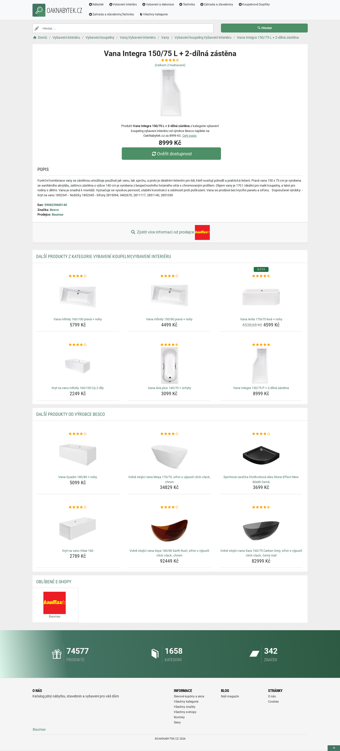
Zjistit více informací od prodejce (170, 232)
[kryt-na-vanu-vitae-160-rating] (77, 507)
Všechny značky (184, 707)
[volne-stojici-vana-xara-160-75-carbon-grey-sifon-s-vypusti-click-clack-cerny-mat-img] (261, 528)
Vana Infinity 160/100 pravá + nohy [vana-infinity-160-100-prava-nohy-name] (78, 319)
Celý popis (189, 135)
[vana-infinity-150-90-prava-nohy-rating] (169, 276)
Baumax (57, 214)
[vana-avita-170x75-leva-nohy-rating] (261, 276)
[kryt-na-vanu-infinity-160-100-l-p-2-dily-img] (77, 365)
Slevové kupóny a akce (189, 696)
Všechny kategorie (153, 14)
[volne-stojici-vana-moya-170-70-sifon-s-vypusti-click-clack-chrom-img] (169, 454)
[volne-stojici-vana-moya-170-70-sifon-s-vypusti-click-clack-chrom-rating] (169, 433)
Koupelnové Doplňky (254, 4)
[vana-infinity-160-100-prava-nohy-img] (77, 297)
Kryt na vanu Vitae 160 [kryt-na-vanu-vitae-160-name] (77, 551)
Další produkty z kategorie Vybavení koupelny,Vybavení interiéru (103, 256)
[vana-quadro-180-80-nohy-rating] (77, 433)
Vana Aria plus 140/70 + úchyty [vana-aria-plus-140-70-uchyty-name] (169, 388)
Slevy (177, 722)
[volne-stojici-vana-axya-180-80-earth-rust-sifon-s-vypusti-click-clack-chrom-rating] (169, 507)
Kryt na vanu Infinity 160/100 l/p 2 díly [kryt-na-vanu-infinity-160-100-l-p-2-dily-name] (78, 388)
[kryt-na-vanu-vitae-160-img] (77, 528)
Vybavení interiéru (123, 4)
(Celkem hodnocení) (170, 65)
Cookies (273, 701)
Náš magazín (230, 696)
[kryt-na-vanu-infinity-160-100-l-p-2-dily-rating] (77, 344)
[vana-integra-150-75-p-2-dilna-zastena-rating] (261, 344)
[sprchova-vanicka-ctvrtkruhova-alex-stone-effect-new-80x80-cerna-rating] (261, 433)
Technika (187, 4)
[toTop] (334, 748)
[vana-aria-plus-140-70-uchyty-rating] (169, 344)
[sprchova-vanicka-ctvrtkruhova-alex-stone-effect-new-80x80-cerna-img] (261, 454)
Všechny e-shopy (185, 712)
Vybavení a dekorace (158, 4)
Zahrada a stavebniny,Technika (111, 14)
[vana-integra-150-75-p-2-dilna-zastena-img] (261, 365)
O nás (272, 696)
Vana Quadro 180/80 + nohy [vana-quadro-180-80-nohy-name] (77, 477)
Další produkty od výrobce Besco (70, 414)
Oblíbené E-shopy (53, 581)
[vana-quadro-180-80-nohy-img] (77, 454)
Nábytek (96, 4)
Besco (54, 210)
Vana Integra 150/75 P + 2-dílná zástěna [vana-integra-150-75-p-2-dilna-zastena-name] (261, 388)
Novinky (179, 717)
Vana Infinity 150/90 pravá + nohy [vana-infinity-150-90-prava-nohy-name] (169, 319)
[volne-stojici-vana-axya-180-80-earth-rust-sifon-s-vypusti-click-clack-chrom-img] (169, 528)
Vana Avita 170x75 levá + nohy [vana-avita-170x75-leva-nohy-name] (261, 319)
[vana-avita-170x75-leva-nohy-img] (261, 297)
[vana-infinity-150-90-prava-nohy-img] (169, 297)
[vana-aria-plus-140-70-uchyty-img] (169, 365)
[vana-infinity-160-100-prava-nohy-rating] (77, 276)
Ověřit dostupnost (171, 153)
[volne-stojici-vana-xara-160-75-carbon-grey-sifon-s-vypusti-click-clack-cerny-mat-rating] (261, 507)
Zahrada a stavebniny (216, 4)
